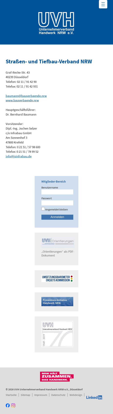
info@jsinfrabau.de (19, 156)
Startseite (11, 395)
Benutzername (49, 187)
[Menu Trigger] (103, 4)
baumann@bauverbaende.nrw (26, 96)
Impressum (40, 395)
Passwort (46, 198)
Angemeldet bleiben (54, 209)
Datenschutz (58, 395)
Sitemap (25, 395)
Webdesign (76, 395)
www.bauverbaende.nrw (22, 100)
